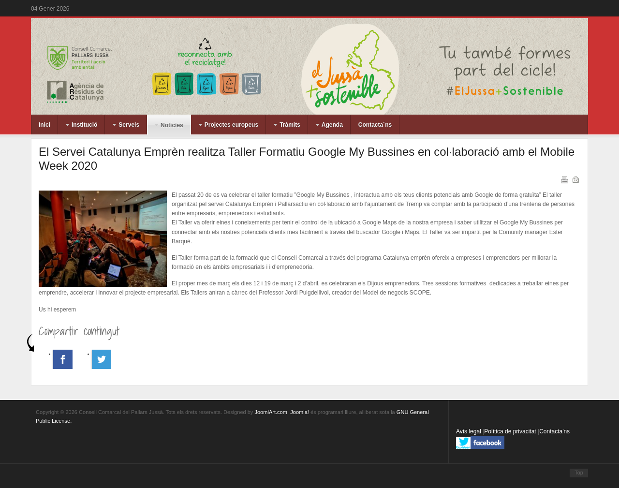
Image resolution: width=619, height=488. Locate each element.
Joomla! (299, 412)
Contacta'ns (554, 431)
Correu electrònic (575, 179)
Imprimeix (563, 179)
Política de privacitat (511, 431)
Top (579, 472)
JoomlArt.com (270, 412)
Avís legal (469, 431)
